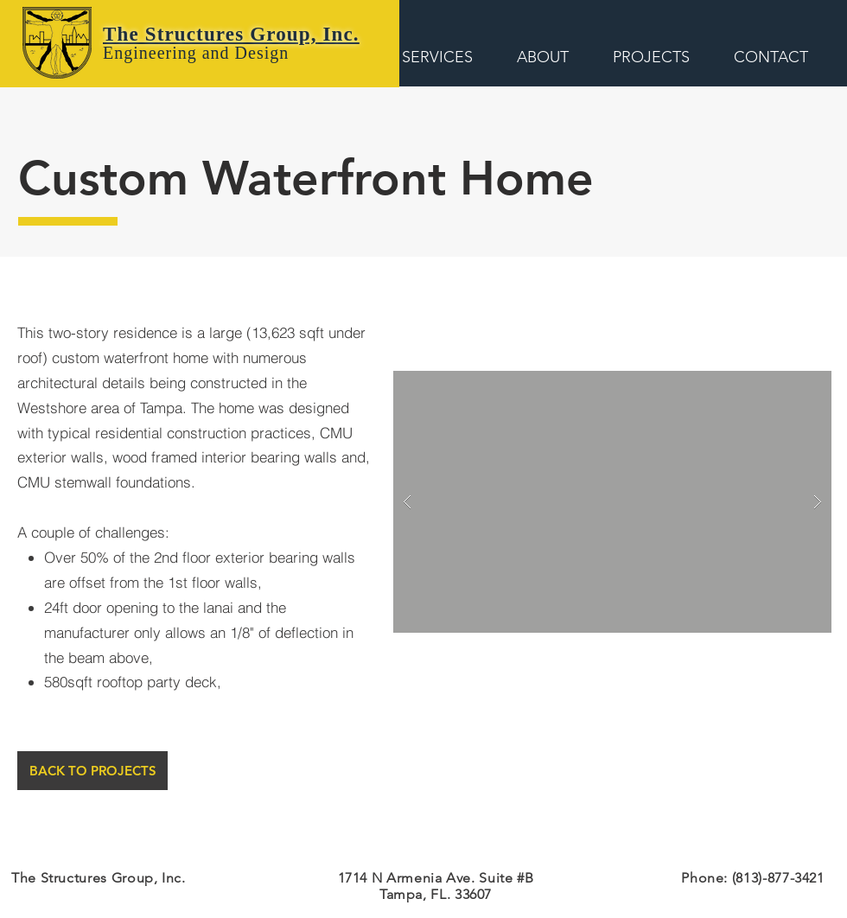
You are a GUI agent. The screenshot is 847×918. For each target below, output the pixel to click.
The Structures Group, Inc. (231, 34)
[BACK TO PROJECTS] (92, 770)
